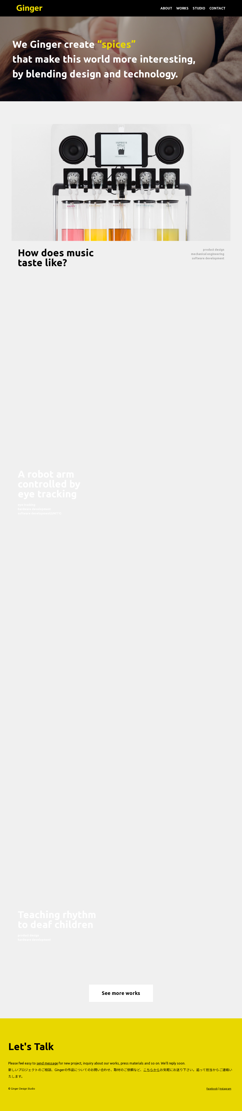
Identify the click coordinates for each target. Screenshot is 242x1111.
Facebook (212, 1088)
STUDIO (199, 8)
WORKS (182, 8)
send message (47, 1063)
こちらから (151, 1070)
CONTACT (217, 8)
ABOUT (166, 8)
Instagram (225, 1088)
